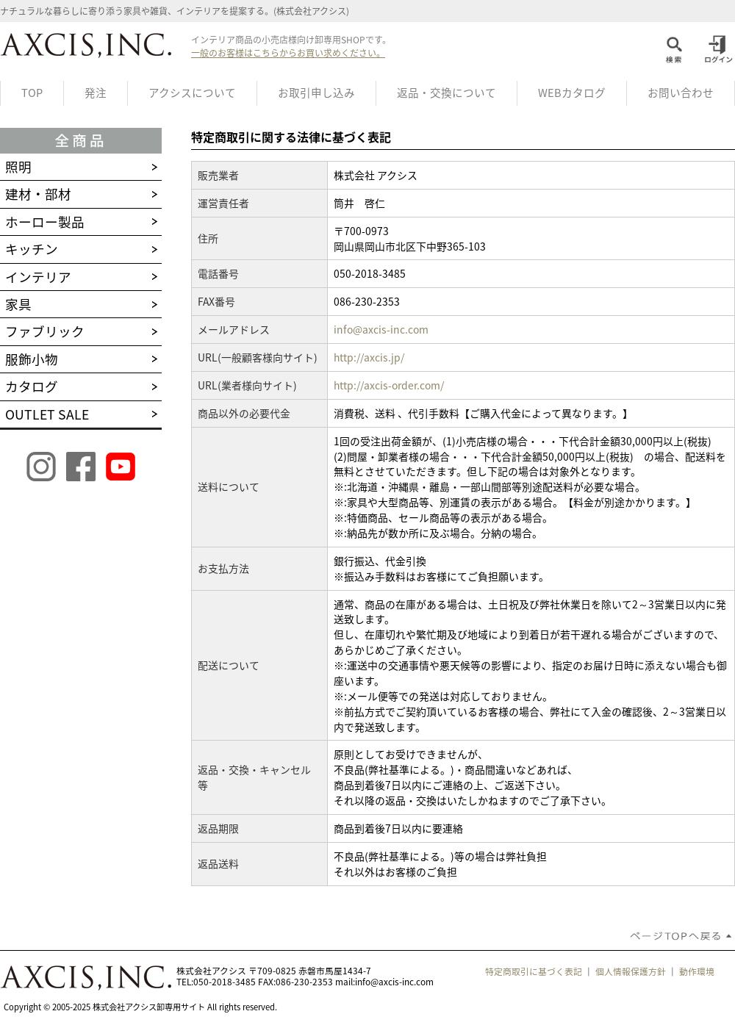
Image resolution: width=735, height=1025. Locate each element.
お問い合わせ (681, 92)
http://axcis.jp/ (369, 357)
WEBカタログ (572, 92)
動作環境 (696, 971)
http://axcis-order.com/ (389, 385)
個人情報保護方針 (630, 971)
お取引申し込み (316, 92)
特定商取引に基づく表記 (533, 971)
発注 (96, 92)
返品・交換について (446, 92)
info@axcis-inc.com (381, 329)
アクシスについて (192, 92)
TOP (32, 92)
